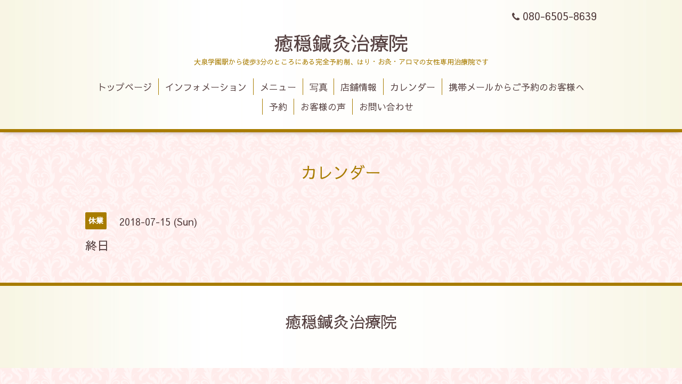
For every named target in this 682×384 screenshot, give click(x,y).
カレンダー (412, 87)
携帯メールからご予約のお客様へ (516, 87)
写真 (319, 87)
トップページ (125, 87)
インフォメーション (206, 87)
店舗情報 (358, 87)
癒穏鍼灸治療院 (341, 42)
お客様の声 (323, 106)
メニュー (278, 87)
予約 (278, 106)
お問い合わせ (386, 106)
